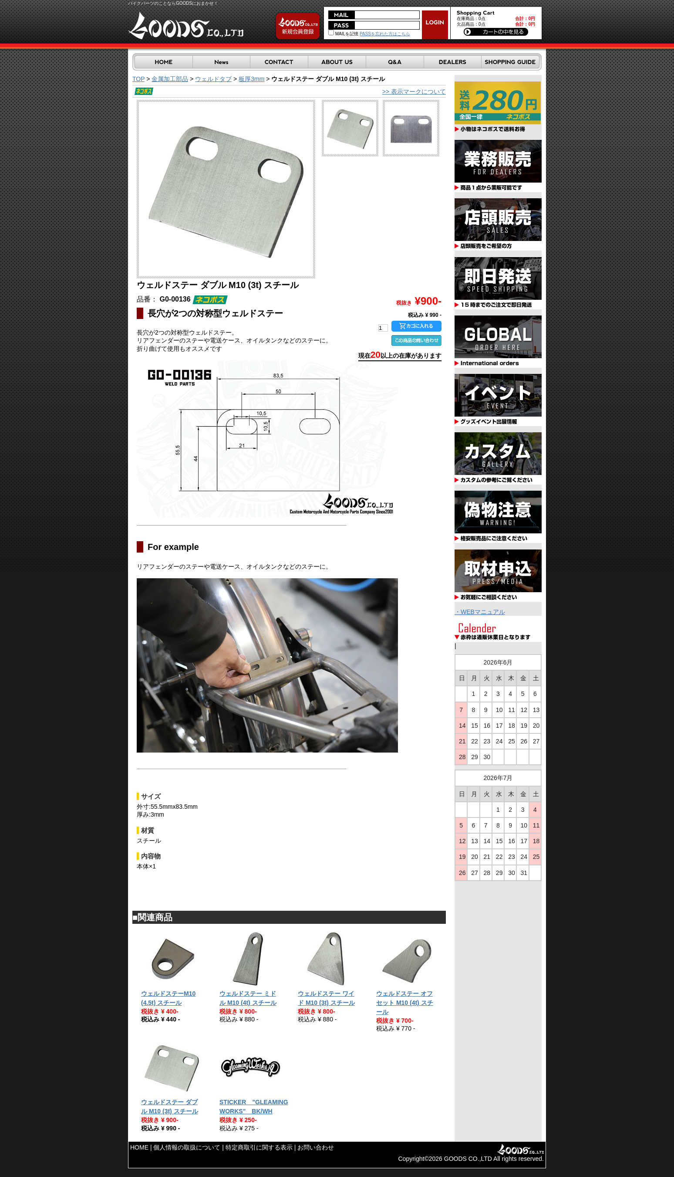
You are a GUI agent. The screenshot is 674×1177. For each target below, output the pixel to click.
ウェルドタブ (213, 78)
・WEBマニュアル (480, 611)
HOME (139, 1147)
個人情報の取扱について (186, 1147)
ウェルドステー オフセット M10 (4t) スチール (404, 1002)
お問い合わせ (315, 1147)
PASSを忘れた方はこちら (385, 33)
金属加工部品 (170, 78)
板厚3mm (251, 78)
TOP (138, 78)
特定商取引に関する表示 (259, 1147)
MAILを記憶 (343, 33)
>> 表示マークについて (414, 91)
